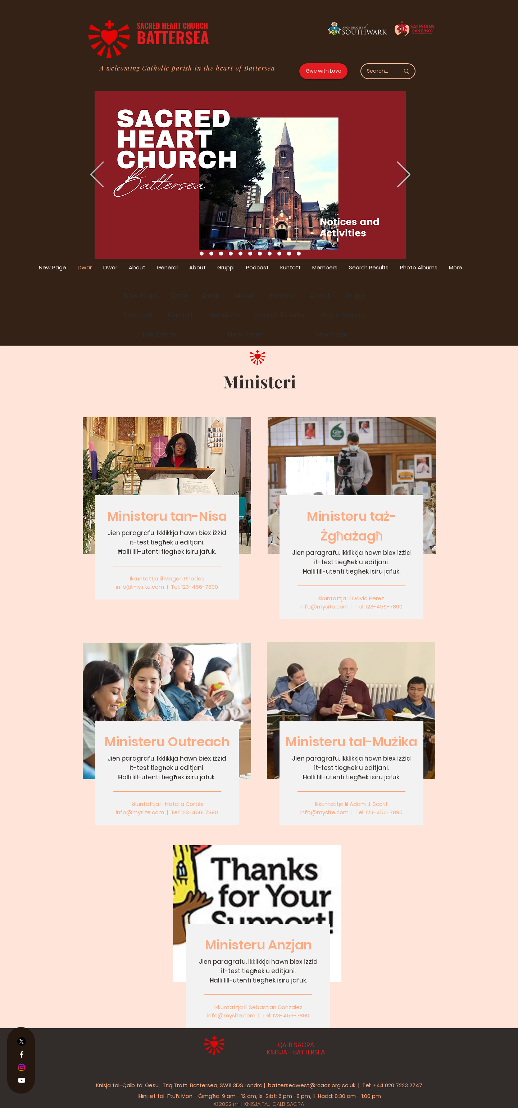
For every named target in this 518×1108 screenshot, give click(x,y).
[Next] (403, 174)
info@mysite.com (140, 587)
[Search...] (378, 71)
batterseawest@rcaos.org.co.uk (311, 1085)
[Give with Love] (323, 71)
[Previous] (97, 174)
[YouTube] (21, 1080)
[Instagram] (21, 1067)
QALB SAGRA (296, 1045)
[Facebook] (21, 1054)
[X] (21, 1041)
